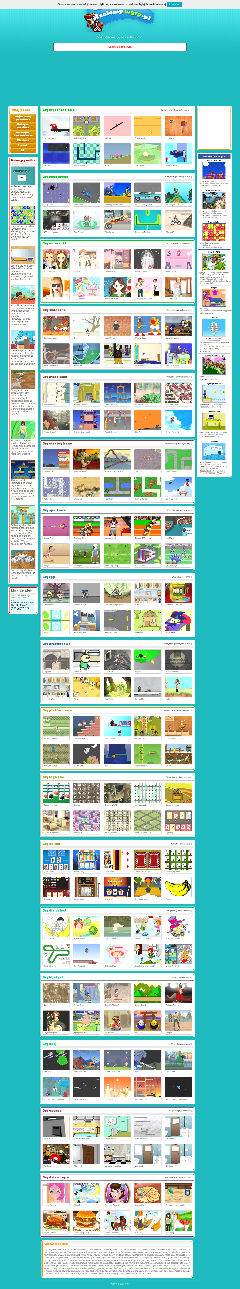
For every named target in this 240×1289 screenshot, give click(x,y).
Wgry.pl (114, 1284)
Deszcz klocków (214, 160)
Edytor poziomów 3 (214, 384)
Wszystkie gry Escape (178, 1111)
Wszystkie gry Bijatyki (178, 977)
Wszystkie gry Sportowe (177, 510)
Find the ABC (214, 252)
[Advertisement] (120, 79)
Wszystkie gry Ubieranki (177, 243)
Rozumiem (174, 4)
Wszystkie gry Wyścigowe (176, 177)
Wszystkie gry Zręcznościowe (174, 110)
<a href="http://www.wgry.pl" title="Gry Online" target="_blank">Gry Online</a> (22, 605)
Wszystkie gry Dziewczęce (176, 1177)
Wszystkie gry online (179, 844)
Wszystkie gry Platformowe (176, 710)
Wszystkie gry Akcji (179, 1044)
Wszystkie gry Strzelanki (177, 377)
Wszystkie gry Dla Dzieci (177, 911)
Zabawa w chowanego (214, 356)
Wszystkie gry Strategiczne (177, 444)
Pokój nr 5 (214, 288)
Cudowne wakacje (214, 190)
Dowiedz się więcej (156, 4)
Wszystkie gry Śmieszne (177, 310)
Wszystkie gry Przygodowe (176, 644)
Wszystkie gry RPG (180, 577)
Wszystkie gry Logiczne (176, 777)
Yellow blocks (214, 411)
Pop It (214, 318)
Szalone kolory (214, 222)
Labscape (214, 441)
